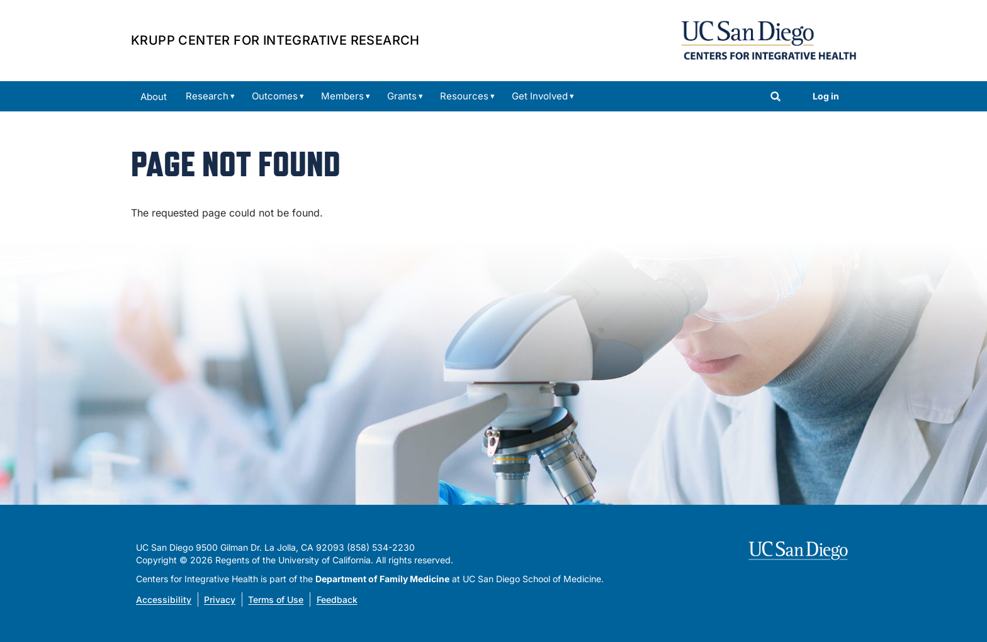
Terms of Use (275, 599)
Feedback (337, 599)
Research (207, 96)
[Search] (775, 97)
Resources (464, 96)
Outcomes (275, 96)
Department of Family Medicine (382, 578)
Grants (402, 96)
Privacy (219, 599)
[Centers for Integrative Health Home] (768, 39)
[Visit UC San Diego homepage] (799, 550)
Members (342, 96)
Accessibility (163, 599)
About (153, 97)
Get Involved (540, 96)
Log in (826, 96)
